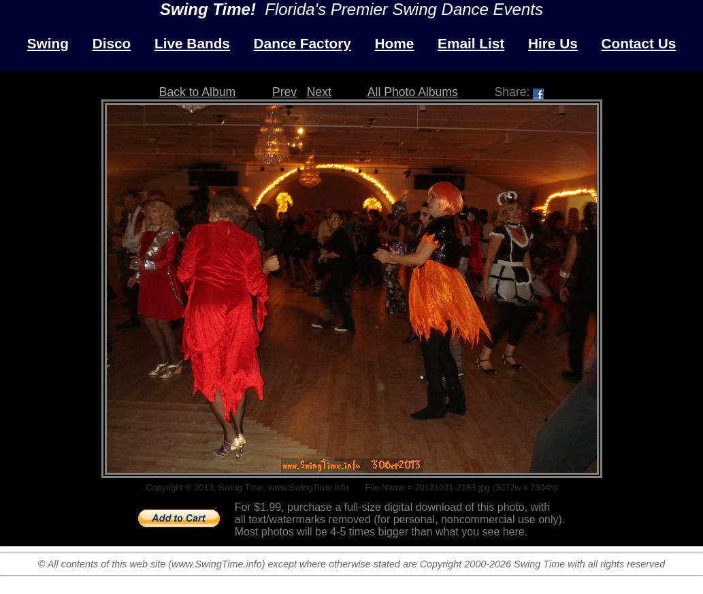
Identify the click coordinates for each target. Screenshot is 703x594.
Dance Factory (302, 43)
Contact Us (638, 43)
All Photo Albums (412, 92)
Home (394, 43)
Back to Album (197, 92)
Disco (112, 43)
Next (319, 92)
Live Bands (192, 43)
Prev (284, 92)
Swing (48, 43)
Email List (471, 43)
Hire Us (553, 43)
